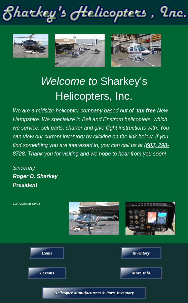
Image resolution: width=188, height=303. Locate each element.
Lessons (47, 273)
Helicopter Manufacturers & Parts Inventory (94, 293)
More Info (141, 273)
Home (47, 253)
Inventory (141, 253)
